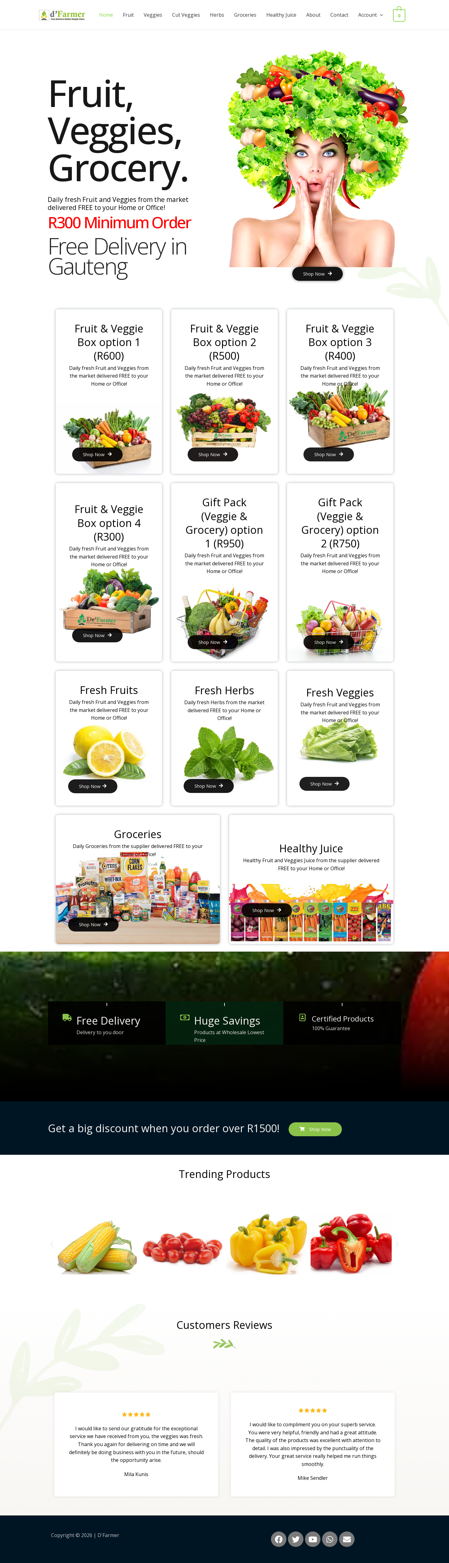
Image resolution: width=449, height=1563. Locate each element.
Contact (343, 14)
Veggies (156, 14)
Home (110, 14)
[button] (384, 14)
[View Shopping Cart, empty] (400, 14)
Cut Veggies (190, 14)
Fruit (132, 14)
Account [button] (374, 14)
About (317, 14)
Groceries (249, 14)
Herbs (221, 14)
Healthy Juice (285, 14)
